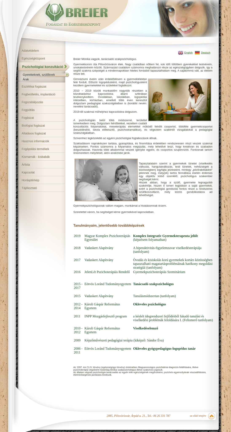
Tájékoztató (29, 188)
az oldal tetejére (198, 415)
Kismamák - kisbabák (36, 156)
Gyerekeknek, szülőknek (39, 74)
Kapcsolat (28, 172)
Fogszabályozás (32, 102)
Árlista (26, 164)
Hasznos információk (35, 141)
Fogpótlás (28, 110)
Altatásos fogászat (34, 133)
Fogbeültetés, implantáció (38, 94)
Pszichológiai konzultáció (42, 67)
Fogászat (28, 117)
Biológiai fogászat (33, 125)
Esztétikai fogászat (34, 86)
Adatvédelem (30, 50)
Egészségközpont (33, 58)
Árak (26, 79)
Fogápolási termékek (35, 149)
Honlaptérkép (30, 180)
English (188, 52)
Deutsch (205, 52)
